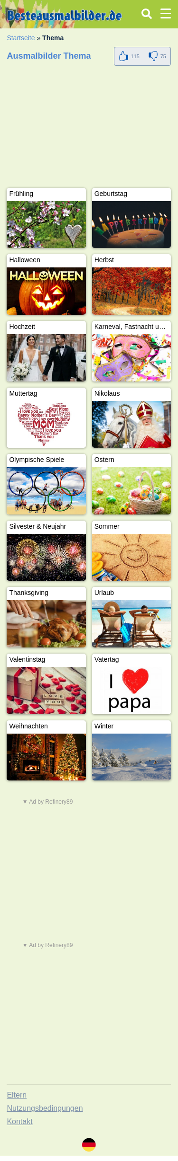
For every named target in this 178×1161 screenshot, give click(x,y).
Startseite (21, 38)
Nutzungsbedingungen (45, 1108)
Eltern (17, 1095)
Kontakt (19, 1121)
